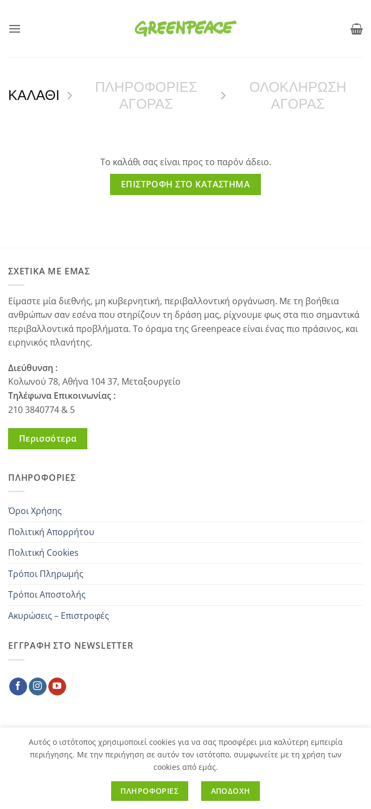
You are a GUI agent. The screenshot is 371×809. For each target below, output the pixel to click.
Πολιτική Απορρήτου (51, 532)
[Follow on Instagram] (38, 687)
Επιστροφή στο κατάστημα (186, 184)
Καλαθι (34, 95)
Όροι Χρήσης (35, 511)
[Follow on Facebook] (18, 687)
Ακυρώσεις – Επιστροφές (58, 616)
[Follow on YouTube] (57, 687)
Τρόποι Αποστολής (47, 594)
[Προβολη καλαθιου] (356, 29)
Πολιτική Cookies (43, 553)
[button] (14, 28)
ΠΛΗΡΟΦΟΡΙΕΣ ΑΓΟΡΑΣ (146, 95)
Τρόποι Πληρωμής (46, 574)
